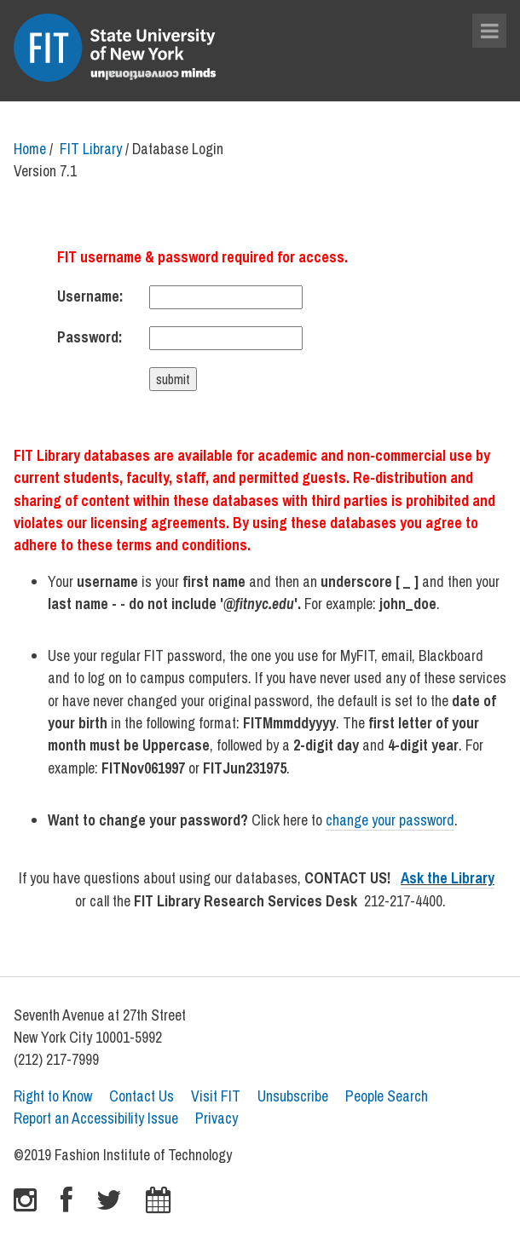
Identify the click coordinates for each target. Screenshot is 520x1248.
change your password (390, 820)
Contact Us (141, 1096)
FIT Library (91, 148)
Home (30, 148)
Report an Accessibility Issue (96, 1118)
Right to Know (53, 1096)
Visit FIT (215, 1096)
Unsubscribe (292, 1096)
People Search (386, 1096)
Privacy (216, 1118)
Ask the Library (447, 878)
